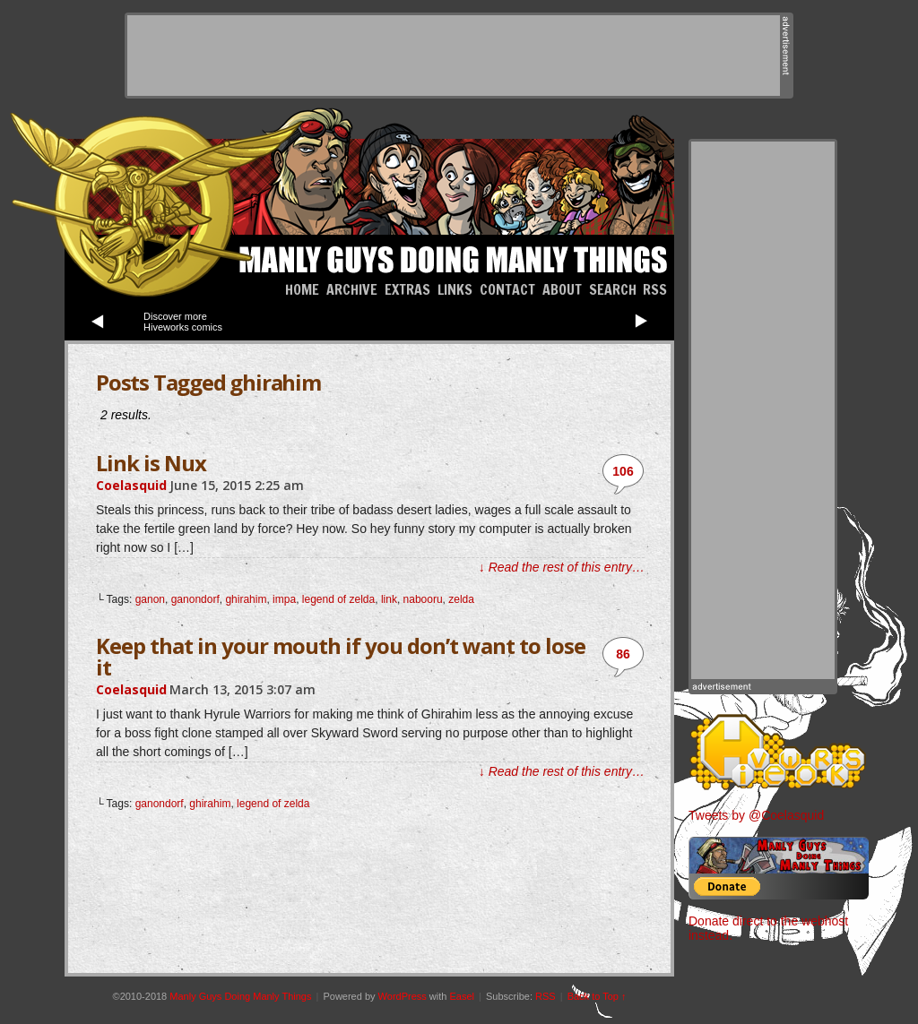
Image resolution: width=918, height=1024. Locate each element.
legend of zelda (338, 599)
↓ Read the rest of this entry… (562, 567)
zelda (461, 599)
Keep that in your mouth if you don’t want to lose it (340, 656)
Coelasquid (131, 485)
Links (454, 289)
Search (613, 289)
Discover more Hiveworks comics (182, 321)
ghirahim (245, 599)
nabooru (423, 599)
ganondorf (195, 599)
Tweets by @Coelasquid (756, 815)
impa (284, 599)
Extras (407, 289)
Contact (507, 289)
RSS (655, 289)
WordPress (402, 996)
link (389, 599)
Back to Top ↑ (597, 996)
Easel (461, 996)
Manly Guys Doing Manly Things (450, 257)
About (562, 289)
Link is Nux (151, 463)
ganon (150, 599)
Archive (351, 289)
